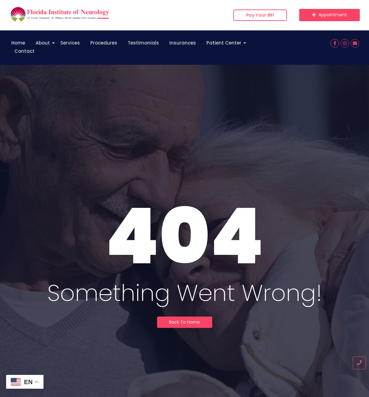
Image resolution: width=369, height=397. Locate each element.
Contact (24, 51)
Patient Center (224, 43)
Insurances (182, 43)
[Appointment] (329, 15)
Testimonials (143, 43)
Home (18, 43)
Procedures (103, 43)
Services (70, 43)
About (44, 43)
